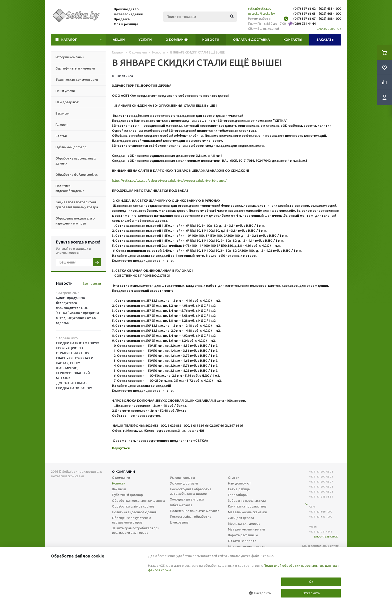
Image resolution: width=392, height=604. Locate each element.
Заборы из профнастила (247, 500)
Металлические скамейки (247, 512)
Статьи (233, 477)
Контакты (293, 39)
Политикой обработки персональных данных (300, 565)
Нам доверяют (239, 483)
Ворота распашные (243, 535)
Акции (119, 39)
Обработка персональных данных (138, 500)
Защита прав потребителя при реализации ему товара (135, 530)
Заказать (325, 39)
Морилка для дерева (244, 523)
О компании (177, 39)
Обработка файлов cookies (133, 506)
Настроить (260, 593)
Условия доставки (184, 483)
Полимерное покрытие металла (194, 510)
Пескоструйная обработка (190, 516)
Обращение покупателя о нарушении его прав (131, 520)
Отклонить (311, 593)
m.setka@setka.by (261, 13)
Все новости (92, 283)
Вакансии (119, 489)
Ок (311, 581)
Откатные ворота (242, 540)
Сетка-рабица (239, 489)
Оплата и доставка (251, 39)
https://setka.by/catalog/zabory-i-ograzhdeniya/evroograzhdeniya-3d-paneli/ (169, 180)
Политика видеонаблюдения (134, 512)
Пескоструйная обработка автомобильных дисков (190, 491)
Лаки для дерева (241, 518)
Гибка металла (181, 505)
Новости (210, 39)
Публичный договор (127, 494)
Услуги (145, 39)
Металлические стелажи (247, 546)
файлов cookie (159, 570)
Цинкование (179, 522)
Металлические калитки (246, 529)
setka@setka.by (259, 8)
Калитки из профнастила (247, 506)
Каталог (69, 39)
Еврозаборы (238, 494)
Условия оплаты (182, 477)
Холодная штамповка (187, 499)
